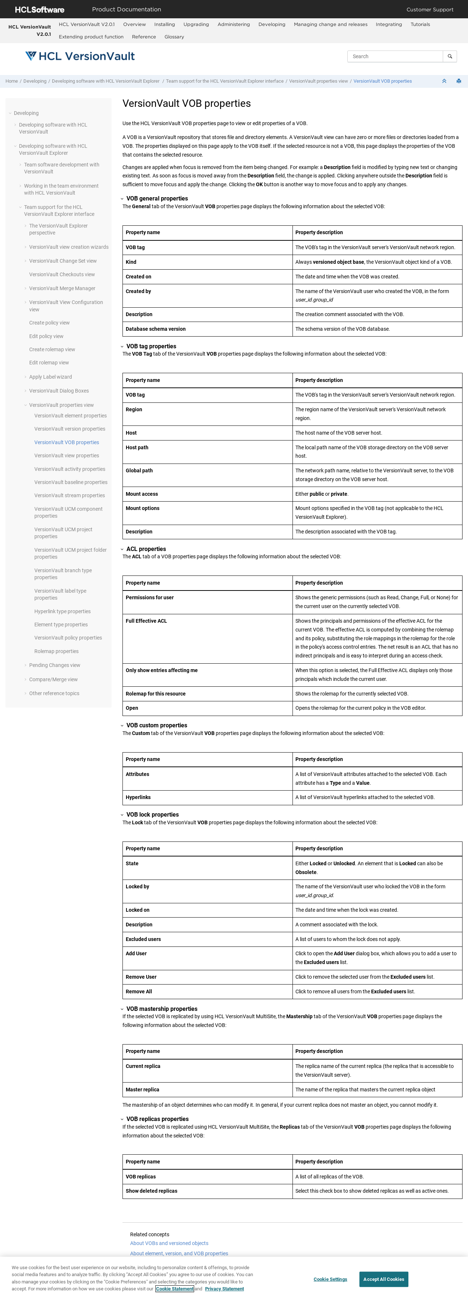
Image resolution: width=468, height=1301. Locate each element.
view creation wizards (69, 247)
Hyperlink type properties (62, 611)
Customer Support (430, 9)
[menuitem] (86, 24)
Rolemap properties (56, 651)
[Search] (450, 56)
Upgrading (196, 24)
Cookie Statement (174, 1288)
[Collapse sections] (445, 81)
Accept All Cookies (383, 1279)
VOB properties (383, 81)
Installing (164, 24)
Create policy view (49, 323)
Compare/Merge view (53, 679)
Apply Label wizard (50, 377)
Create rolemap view (52, 349)
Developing (272, 24)
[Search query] (402, 56)
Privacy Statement (224, 1288)
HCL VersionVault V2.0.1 (29, 30)
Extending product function (91, 36)
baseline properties (70, 482)
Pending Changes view (54, 665)
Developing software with (106, 81)
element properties (70, 416)
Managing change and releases (330, 24)
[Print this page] (459, 81)
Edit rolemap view (49, 362)
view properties (66, 455)
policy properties (68, 638)
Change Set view (63, 261)
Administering (234, 24)
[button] (11, 113)
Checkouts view (62, 274)
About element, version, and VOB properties (179, 1253)
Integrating (389, 24)
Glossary (174, 36)
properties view (318, 81)
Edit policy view (46, 336)
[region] (234, 1279)
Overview (134, 24)
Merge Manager (62, 288)
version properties (69, 429)
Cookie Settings (330, 1279)
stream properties (69, 495)
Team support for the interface (225, 81)
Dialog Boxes (59, 391)
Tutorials (420, 24)
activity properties (69, 469)
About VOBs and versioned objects (169, 1243)
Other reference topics (54, 693)
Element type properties (61, 624)
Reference (144, 36)
